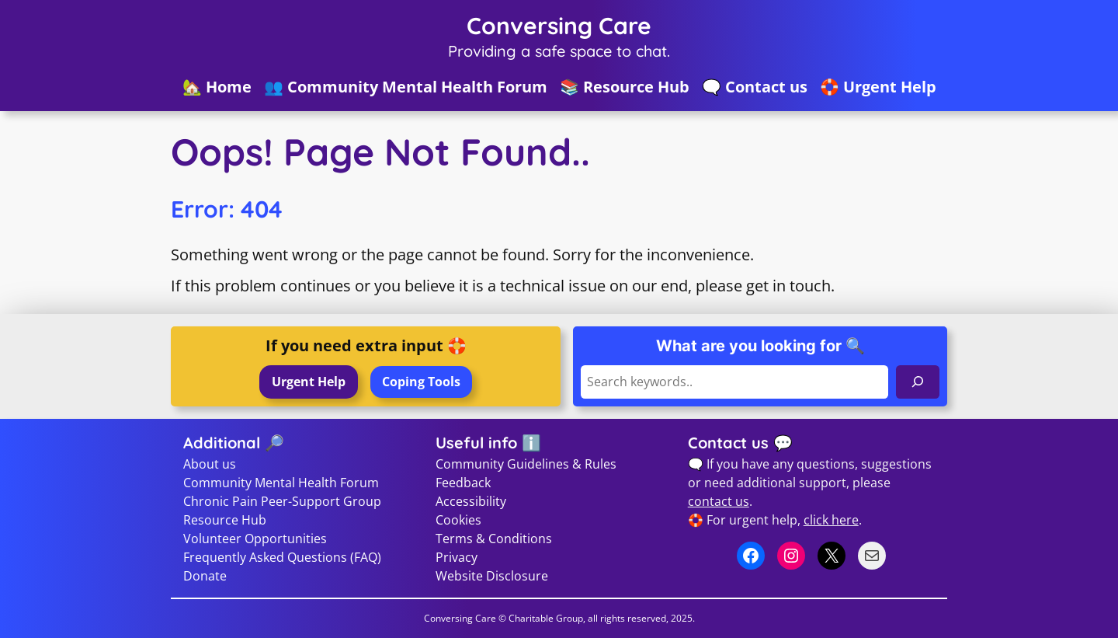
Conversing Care (559, 25)
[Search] (917, 382)
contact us (718, 501)
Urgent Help (308, 381)
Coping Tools (421, 381)
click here (831, 519)
